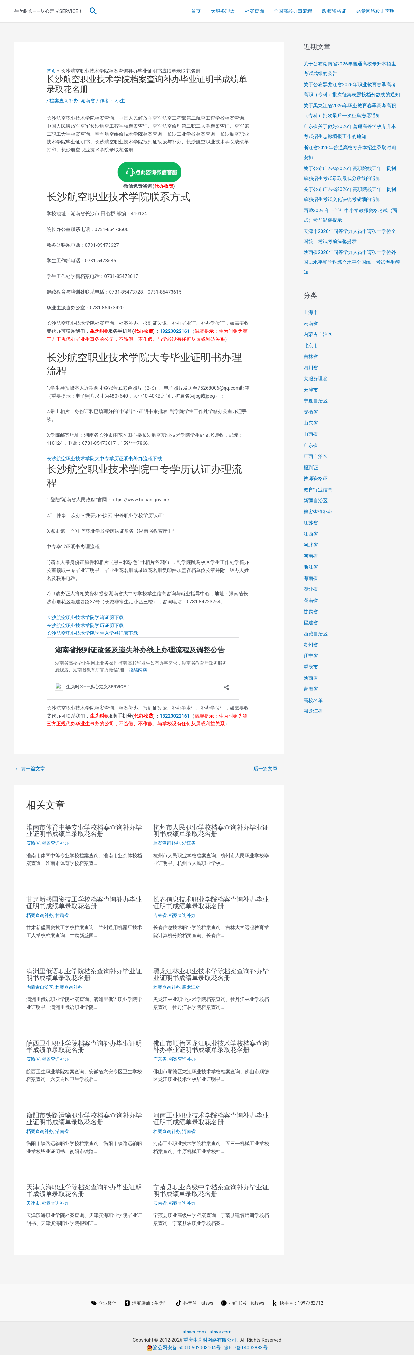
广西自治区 (316, 448)
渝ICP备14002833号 (246, 1344)
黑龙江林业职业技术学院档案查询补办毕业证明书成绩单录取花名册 (211, 973)
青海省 (311, 675)
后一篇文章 (268, 769)
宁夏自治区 (316, 394)
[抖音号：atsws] (194, 1300)
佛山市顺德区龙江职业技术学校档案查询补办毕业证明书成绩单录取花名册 (211, 1045)
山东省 (311, 415)
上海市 (311, 307)
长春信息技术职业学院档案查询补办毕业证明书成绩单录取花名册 (211, 902)
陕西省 (311, 665)
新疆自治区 (316, 491)
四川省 (311, 361)
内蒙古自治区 (39, 985)
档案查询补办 (63, 101)
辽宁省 (311, 643)
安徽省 (33, 842)
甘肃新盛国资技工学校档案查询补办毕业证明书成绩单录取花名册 (84, 902)
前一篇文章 (30, 769)
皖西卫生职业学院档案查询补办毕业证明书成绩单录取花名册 (84, 1045)
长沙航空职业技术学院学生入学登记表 (87, 633)
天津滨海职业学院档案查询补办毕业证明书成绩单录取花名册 (84, 1188)
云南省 (160, 1200)
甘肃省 (62, 914)
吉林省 (160, 914)
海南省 (311, 567)
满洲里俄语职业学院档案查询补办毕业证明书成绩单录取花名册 (84, 973)
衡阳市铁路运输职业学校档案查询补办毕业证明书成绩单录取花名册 (84, 1116)
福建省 (311, 610)
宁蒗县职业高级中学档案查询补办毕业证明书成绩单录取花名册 (211, 1188)
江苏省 (311, 513)
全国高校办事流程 (294, 11)
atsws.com (194, 1329)
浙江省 (189, 842)
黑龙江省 (191, 985)
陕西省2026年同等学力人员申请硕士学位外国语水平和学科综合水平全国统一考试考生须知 (352, 257)
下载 (157, 459)
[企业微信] (98, 1300)
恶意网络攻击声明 (376, 11)
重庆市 (311, 654)
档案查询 (255, 11)
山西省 (311, 426)
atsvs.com (220, 1329)
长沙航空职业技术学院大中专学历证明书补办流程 (100, 459)
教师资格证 (335, 11)
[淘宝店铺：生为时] (143, 1300)
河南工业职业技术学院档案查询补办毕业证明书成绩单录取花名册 (211, 1116)
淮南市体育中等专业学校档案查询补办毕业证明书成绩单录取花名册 (84, 831)
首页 (197, 11)
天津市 (33, 1200)
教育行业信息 (318, 480)
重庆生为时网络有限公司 (209, 1337)
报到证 (311, 459)
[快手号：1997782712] (302, 1300)
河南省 (189, 1128)
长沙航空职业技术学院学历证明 (80, 625)
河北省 (311, 535)
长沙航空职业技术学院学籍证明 (80, 617)
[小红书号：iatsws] (244, 1300)
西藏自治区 (316, 621)
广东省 (160, 1057)
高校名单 (313, 686)
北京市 (311, 339)
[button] (93, 11)
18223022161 (175, 331)
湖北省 (311, 578)
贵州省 (311, 632)
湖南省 (88, 101)
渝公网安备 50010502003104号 (183, 1344)
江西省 (311, 524)
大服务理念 (224, 11)
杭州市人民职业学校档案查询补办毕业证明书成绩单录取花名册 (211, 831)
